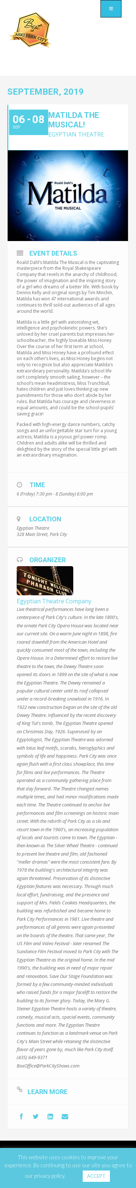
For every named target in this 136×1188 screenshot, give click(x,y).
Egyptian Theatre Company (54, 601)
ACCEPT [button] (96, 1176)
